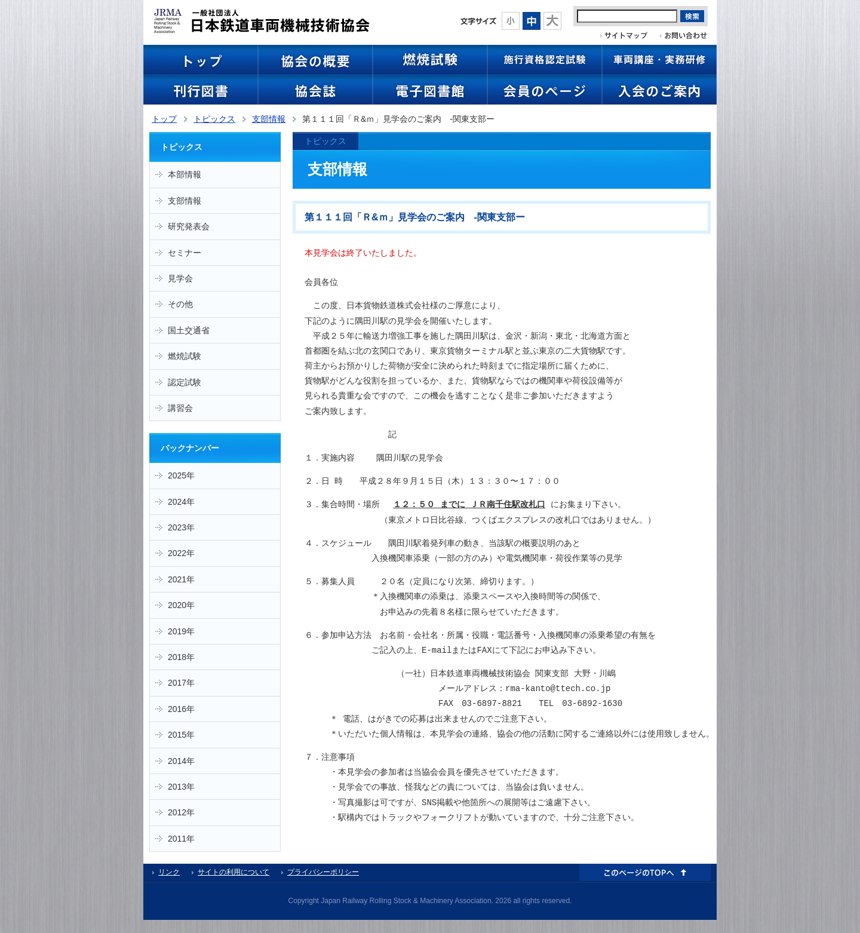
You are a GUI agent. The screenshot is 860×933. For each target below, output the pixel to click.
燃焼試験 (184, 356)
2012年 (181, 812)
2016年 (181, 709)
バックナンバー (190, 448)
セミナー (184, 252)
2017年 (181, 683)
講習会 (180, 408)
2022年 (181, 553)
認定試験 (184, 382)
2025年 (181, 475)
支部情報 (268, 119)
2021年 (181, 579)
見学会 (180, 278)
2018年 (181, 657)
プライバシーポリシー (323, 872)
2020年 (181, 605)
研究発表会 (189, 226)
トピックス (214, 119)
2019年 (181, 631)
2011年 (181, 838)
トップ (164, 119)
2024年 (181, 502)
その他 (180, 304)
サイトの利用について (233, 872)
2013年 (181, 786)
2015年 (181, 734)
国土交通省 (189, 330)
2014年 (181, 761)
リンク (169, 872)
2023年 (181, 527)
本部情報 (184, 174)
